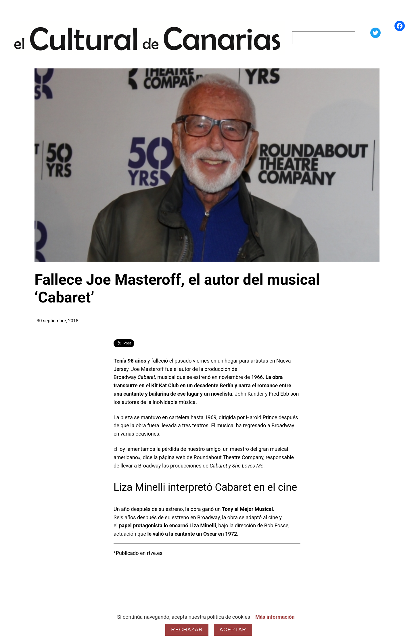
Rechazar (187, 630)
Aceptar (233, 630)
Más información (275, 617)
